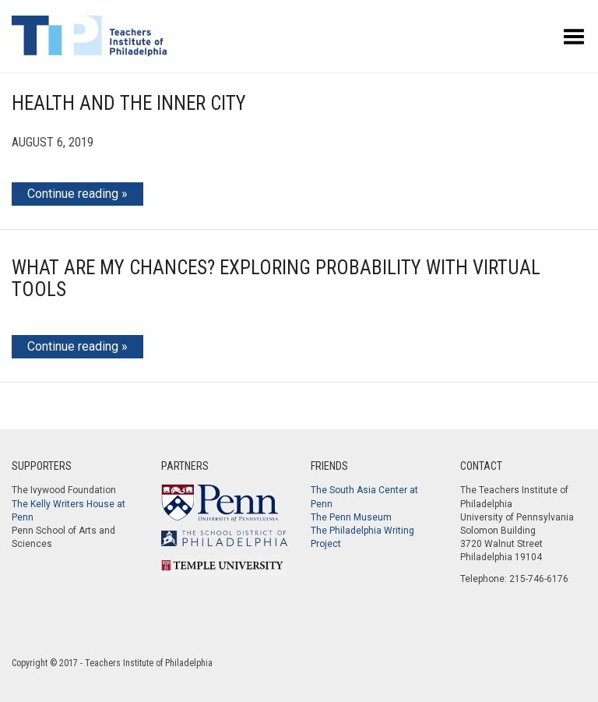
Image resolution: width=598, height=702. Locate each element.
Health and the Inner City (129, 103)
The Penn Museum (351, 517)
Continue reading (72, 193)
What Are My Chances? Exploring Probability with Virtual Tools (276, 278)
